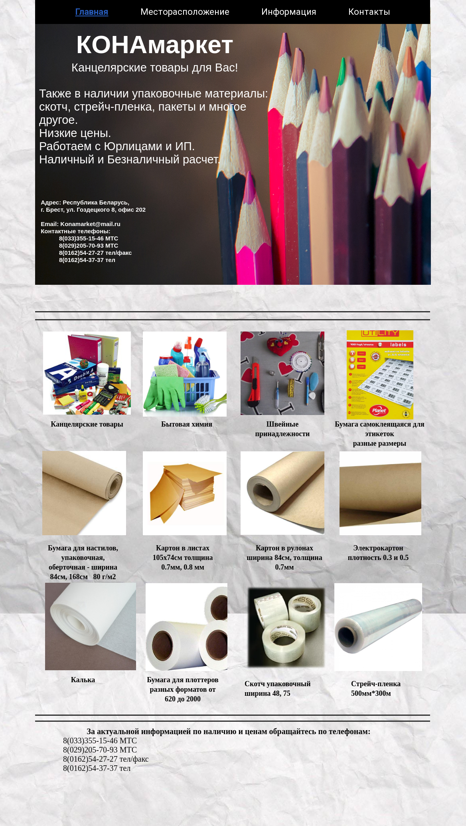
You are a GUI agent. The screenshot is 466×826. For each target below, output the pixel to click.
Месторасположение (184, 12)
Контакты (369, 12)
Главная (92, 12)
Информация (288, 12)
